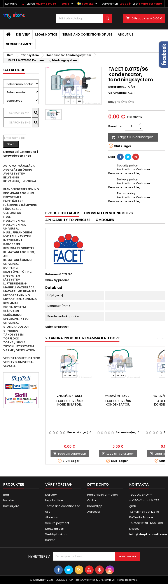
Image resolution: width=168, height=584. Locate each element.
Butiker (50, 540)
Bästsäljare (11, 506)
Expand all (10, 152)
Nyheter (8, 500)
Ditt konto (98, 484)
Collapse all (28, 152)
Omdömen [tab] (105, 219)
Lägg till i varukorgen (132, 137)
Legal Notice (46, 34)
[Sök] (84, 18)
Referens (115, 87)
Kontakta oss (54, 529)
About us (125, 34)
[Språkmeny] (87, 3)
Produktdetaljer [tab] (62, 213)
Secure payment (19, 44)
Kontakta (11, 3)
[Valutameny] (67, 3)
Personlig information (102, 495)
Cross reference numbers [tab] (108, 213)
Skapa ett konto (150, 3)
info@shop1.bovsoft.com (148, 534)
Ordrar (92, 500)
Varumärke (117, 93)
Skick (49, 280)
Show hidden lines (17, 156)
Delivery (23, 34)
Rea (6, 495)
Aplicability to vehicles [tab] (68, 219)
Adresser (93, 512)
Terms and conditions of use (87, 34)
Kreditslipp (94, 506)
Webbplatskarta (56, 534)
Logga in (125, 3)
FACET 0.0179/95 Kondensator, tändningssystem (118, 404)
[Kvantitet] (131, 126)
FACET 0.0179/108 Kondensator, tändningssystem (69, 404)
